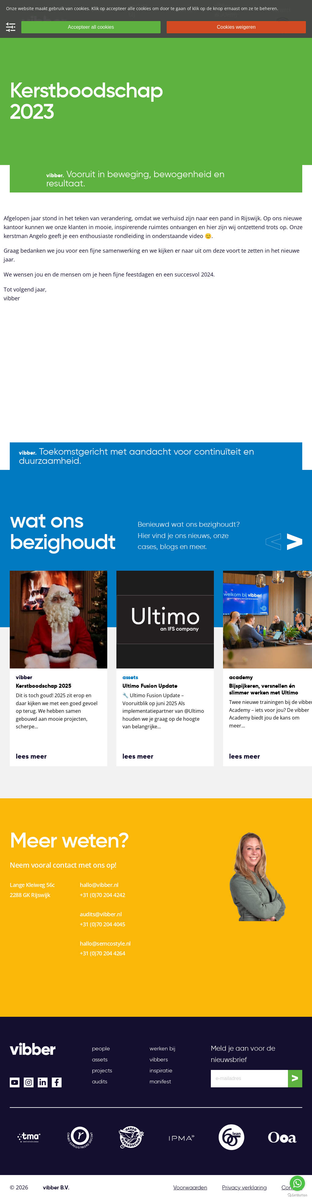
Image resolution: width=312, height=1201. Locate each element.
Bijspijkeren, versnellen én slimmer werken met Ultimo (263, 689)
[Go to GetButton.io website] (297, 1195)
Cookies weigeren (236, 27)
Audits (99, 1081)
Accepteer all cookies (91, 27)
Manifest (160, 1081)
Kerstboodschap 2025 (43, 685)
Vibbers (159, 1059)
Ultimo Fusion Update (149, 685)
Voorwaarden (190, 1187)
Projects (102, 1070)
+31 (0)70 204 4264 (102, 953)
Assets (100, 1059)
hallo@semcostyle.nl (105, 943)
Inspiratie (161, 1070)
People (101, 1048)
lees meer (31, 756)
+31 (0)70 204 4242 (102, 895)
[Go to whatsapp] (297, 1183)
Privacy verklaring (244, 1187)
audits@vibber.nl (101, 914)
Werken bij (162, 1048)
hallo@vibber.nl (99, 884)
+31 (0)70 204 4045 (102, 924)
